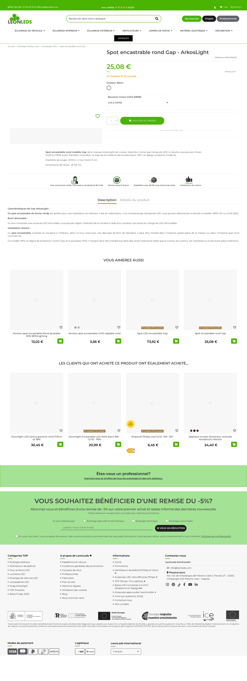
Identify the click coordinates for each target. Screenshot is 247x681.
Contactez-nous (123, 600)
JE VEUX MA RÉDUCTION (171, 528)
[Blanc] (72, 327)
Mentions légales (71, 586)
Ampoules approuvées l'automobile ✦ (135, 592)
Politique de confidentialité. (216, 536)
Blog (64, 594)
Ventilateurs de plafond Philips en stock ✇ (136, 572)
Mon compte (122, 604)
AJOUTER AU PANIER (142, 120)
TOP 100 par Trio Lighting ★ (130, 581)
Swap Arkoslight (19, 586)
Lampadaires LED (19, 582)
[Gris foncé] (191, 431)
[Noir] (194, 431)
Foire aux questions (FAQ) (129, 596)
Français (126, 651)
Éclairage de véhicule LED (24, 578)
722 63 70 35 (30, 7)
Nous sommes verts (73, 598)
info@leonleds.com (48, 7)
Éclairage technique (147, 521)
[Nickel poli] (79, 327)
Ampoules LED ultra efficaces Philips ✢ (136, 577)
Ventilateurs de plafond (22, 566)
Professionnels (228, 18)
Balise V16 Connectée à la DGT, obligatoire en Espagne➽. (132, 587)
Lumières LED (17, 574)
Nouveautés (192, 18)
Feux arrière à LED (20, 570)
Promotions (121, 566)
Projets (209, 18)
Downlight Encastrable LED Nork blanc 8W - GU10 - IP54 (94, 438)
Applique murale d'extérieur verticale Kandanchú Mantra (210, 438)
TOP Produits (17, 590)
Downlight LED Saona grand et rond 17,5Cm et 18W (36, 438)
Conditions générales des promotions (82, 566)
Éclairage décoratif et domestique (105, 521)
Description (107, 200)
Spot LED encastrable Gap (152, 333)
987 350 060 (15, 7)
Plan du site (68, 582)
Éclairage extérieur (20, 562)
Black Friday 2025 (19, 594)
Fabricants (68, 578)
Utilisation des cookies (74, 590)
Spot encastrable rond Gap (210, 333)
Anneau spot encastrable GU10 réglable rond (95, 333)
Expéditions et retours (74, 562)
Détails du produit (134, 200)
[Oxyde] (197, 431)
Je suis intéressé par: (64, 521)
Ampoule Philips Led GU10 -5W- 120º (152, 436)
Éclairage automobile (181, 521)
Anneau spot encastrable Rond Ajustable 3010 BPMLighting (36, 335)
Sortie (118, 562)
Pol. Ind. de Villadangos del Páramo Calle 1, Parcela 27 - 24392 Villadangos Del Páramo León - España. (200, 577)
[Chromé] (75, 327)
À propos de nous (71, 570)
